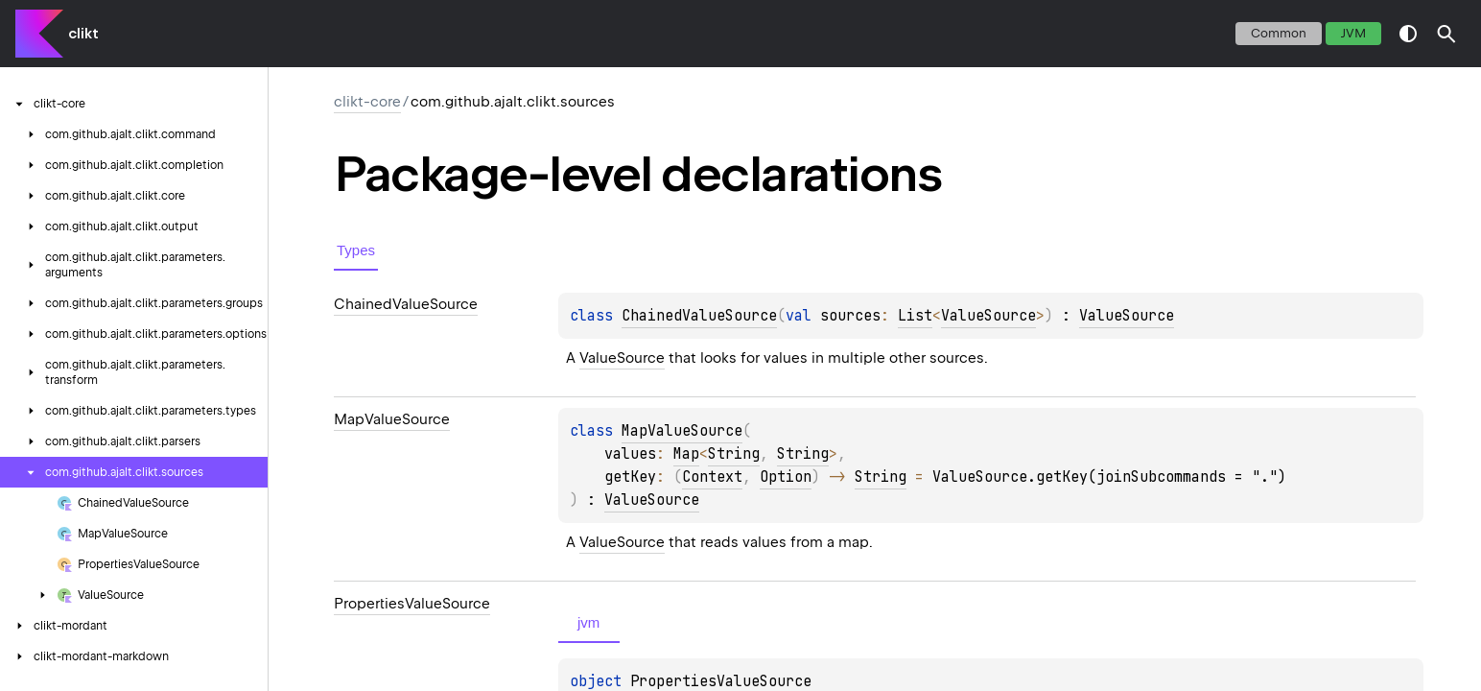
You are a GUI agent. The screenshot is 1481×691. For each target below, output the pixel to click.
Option (785, 477)
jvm (1353, 33)
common (1278, 33)
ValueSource (988, 315)
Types (356, 250)
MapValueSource (682, 431)
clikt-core (367, 101)
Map (686, 454)
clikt (83, 33)
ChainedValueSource (699, 315)
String (734, 454)
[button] (1446, 33)
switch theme (1408, 33)
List (915, 315)
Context (712, 477)
